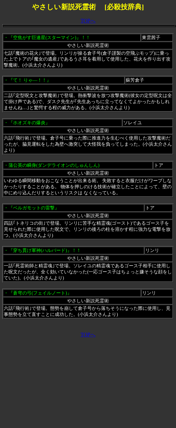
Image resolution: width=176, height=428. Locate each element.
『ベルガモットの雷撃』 (33, 207)
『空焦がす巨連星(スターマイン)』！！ (49, 37)
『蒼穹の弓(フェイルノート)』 (40, 292)
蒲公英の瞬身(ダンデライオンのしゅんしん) (54, 165)
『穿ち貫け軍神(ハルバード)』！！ (44, 250)
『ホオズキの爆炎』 (29, 122)
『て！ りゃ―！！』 (29, 80)
